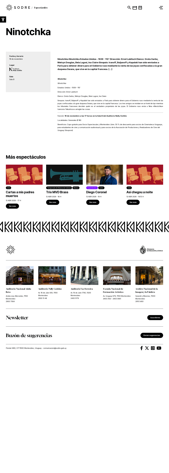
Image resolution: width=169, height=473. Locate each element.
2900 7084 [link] (10, 417)
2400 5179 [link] (75, 414)
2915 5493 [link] (139, 417)
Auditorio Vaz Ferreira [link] (82, 404)
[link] (24, 302)
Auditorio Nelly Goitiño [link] (50, 404)
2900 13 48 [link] (42, 414)
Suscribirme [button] (155, 433)
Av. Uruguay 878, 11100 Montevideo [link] (117, 412)
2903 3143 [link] (107, 414)
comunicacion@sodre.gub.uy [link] (55, 464)
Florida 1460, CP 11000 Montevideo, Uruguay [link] (24, 464)
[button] (3, 19)
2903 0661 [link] (117, 414)
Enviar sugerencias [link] (152, 451)
